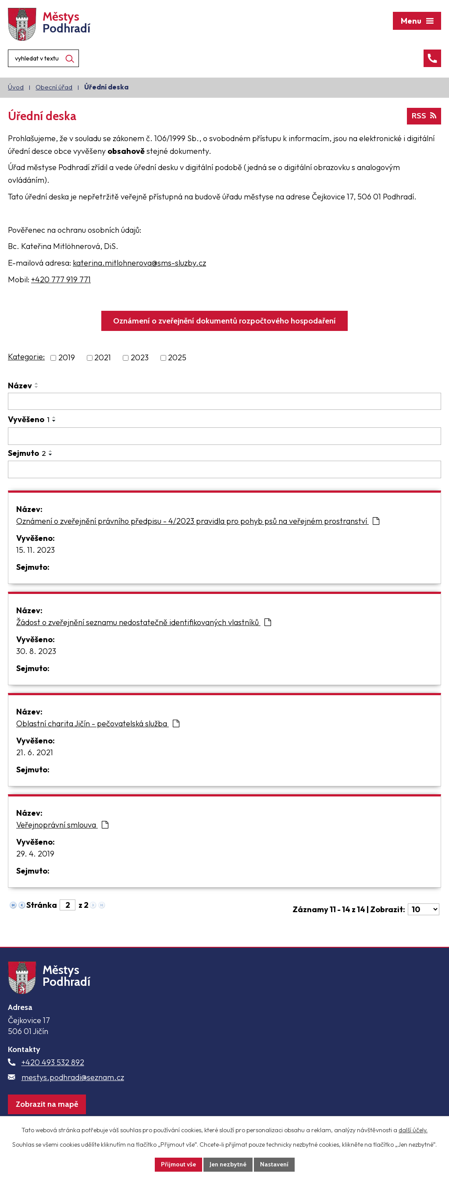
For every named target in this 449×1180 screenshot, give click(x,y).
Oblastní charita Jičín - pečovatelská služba (97, 723)
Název (20, 385)
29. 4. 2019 (35, 854)
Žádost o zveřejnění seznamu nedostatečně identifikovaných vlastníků (143, 622)
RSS (424, 116)
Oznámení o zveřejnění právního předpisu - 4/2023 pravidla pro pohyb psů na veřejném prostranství (197, 521)
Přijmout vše (178, 1164)
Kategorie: (26, 357)
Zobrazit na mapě (47, 1104)
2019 (66, 358)
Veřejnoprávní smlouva (62, 825)
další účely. (413, 1130)
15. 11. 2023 (35, 550)
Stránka (41, 905)
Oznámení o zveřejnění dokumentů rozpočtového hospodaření (224, 321)
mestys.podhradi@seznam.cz (72, 1077)
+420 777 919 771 (61, 279)
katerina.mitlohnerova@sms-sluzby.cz (139, 263)
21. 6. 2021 (34, 752)
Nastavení (274, 1164)
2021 (102, 358)
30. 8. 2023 (36, 651)
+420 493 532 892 (52, 1062)
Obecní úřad (54, 87)
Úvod (16, 87)
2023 (140, 358)
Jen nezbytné (228, 1164)
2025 (177, 358)
